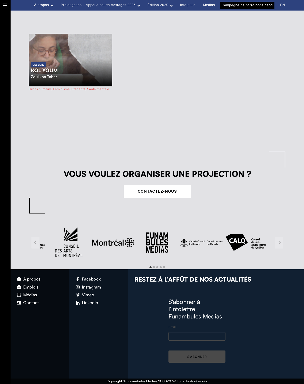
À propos (41, 5)
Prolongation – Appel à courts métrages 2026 (98, 5)
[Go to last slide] (35, 243)
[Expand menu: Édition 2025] (171, 5)
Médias (209, 5)
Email (172, 327)
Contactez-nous (157, 191)
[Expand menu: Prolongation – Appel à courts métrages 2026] (138, 5)
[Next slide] (279, 243)
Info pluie (187, 5)
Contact (31, 302)
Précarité (78, 89)
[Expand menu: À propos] (52, 5)
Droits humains (40, 89)
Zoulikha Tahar (44, 76)
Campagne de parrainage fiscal (247, 5)
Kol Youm (44, 70)
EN (282, 5)
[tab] (150, 267)
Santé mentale (98, 89)
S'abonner (197, 357)
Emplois (30, 287)
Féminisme (61, 89)
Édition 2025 (157, 5)
